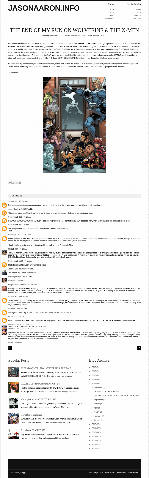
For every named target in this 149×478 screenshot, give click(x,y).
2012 (94, 424)
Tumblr (138, 12)
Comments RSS (122, 473)
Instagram (137, 18)
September (98, 400)
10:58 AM (20, 309)
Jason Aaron (13, 269)
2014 (94, 379)
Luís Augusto (13, 277)
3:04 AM (18, 316)
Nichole (11, 297)
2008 (94, 440)
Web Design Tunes (96, 473)
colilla (10, 309)
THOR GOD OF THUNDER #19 (106, 392)
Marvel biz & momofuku (31, 415)
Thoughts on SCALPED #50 (33, 430)
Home (112, 9)
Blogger (23, 473)
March (97, 412)
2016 (94, 375)
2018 (94, 367)
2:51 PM (22, 225)
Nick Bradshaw (75, 36)
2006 (94, 449)
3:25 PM (21, 297)
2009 (94, 436)
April (96, 408)
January (97, 420)
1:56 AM (25, 277)
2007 (94, 444)
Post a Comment (15, 343)
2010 (94, 432)
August (97, 404)
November (98, 387)
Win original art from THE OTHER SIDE (38, 399)
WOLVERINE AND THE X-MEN (94, 36)
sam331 (11, 201)
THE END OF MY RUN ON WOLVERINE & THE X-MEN (74, 30)
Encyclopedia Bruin (16, 284)
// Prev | (10, 348)
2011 (94, 428)
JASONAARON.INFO (44, 8)
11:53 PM (23, 261)
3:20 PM (24, 235)
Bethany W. (13, 235)
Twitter (138, 9)
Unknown (12, 217)
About (112, 12)
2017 (94, 371)
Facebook (137, 15)
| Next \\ (139, 348)
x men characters (36, 320)
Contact (111, 15)
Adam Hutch (13, 209)
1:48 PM (24, 209)
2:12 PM (22, 217)
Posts (112, 473)
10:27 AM (25, 269)
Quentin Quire (14, 324)
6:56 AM (26, 329)
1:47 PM (30, 284)
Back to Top (133, 473)
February (98, 416)
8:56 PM (18, 249)
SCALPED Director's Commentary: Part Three (40, 384)
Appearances (109, 18)
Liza (10, 316)
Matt (10, 249)
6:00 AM (26, 324)
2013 (94, 383)
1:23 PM (21, 201)
